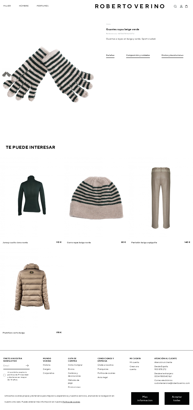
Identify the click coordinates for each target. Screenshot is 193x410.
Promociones (74, 387)
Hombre (24, 6)
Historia (46, 365)
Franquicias (103, 369)
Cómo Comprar (75, 365)
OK (27, 365)
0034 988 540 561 (163, 376)
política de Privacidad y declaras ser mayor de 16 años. (18, 377)
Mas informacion (145, 398)
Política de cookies (106, 373)
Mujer (7, 6)
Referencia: (112, 34)
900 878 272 (160, 369)
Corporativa (48, 373)
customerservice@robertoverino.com (172, 383)
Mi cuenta (134, 362)
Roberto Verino (130, 6)
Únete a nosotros (106, 365)
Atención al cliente (163, 362)
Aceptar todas (177, 398)
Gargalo (47, 369)
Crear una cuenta (134, 367)
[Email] (14, 365)
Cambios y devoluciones (74, 374)
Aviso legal (103, 377)
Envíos (71, 369)
